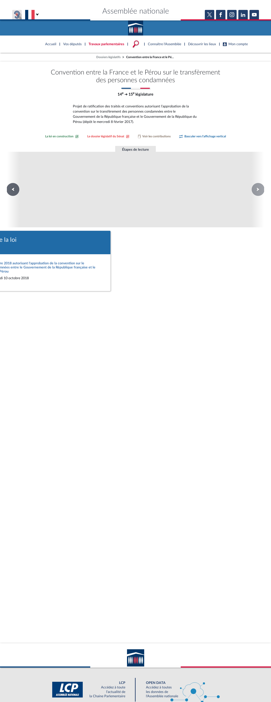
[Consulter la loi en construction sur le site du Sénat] (62, 136)
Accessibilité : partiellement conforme (112, 688)
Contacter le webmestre (152, 688)
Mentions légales (76, 688)
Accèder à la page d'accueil (135, 26)
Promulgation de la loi (135, 176)
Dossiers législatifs (108, 57)
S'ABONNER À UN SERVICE (152, 678)
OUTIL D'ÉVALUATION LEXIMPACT (198, 678)
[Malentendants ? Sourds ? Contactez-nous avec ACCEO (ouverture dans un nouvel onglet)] (104, 666)
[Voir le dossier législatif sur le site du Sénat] (108, 136)
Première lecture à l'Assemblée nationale (77, 180)
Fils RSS (174, 688)
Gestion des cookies (193, 688)
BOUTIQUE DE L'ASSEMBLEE (66, 678)
